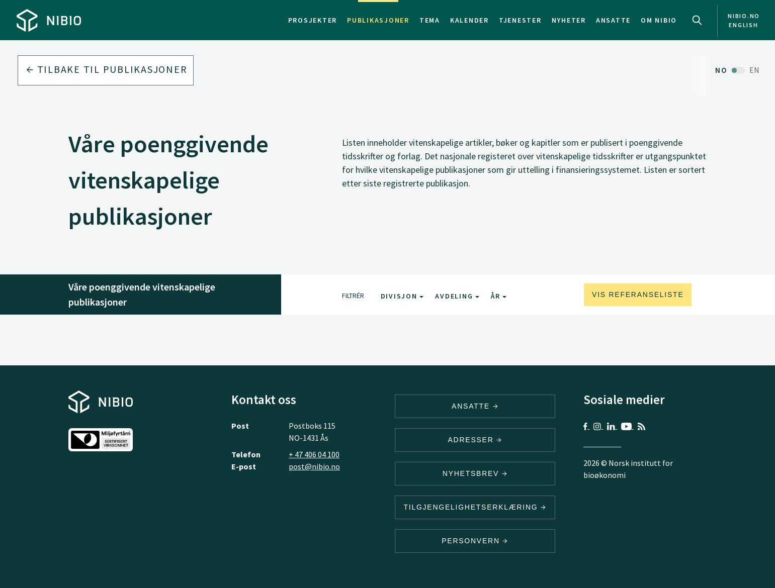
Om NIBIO (659, 20)
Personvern (475, 541)
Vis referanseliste (637, 294)
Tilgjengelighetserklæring (474, 507)
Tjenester (520, 20)
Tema (429, 20)
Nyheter (569, 20)
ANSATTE (475, 406)
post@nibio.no (314, 466)
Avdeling (457, 296)
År (498, 296)
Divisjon (402, 296)
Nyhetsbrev (475, 473)
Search (697, 20)
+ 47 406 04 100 (314, 454)
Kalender (469, 20)
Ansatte (613, 20)
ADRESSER (475, 440)
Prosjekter (312, 20)
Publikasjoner (378, 20)
